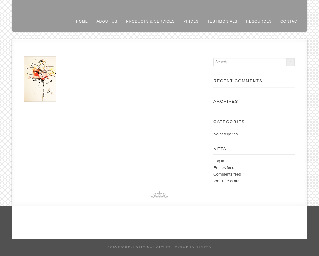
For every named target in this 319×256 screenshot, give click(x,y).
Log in (218, 161)
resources (259, 21)
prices (191, 21)
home (82, 21)
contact (290, 21)
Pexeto (203, 247)
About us (106, 21)
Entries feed (223, 167)
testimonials (222, 21)
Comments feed (227, 174)
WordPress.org (226, 181)
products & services (150, 21)
